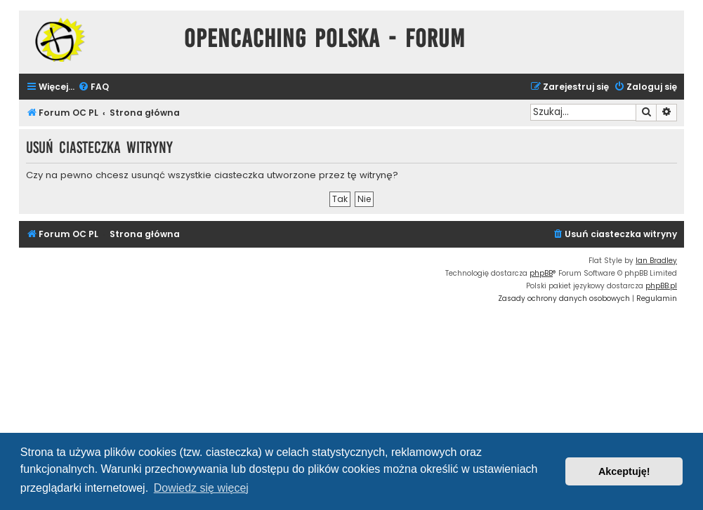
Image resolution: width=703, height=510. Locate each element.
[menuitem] (93, 87)
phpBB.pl (661, 286)
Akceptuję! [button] (624, 471)
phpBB (541, 273)
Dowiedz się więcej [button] (201, 488)
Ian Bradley (656, 260)
